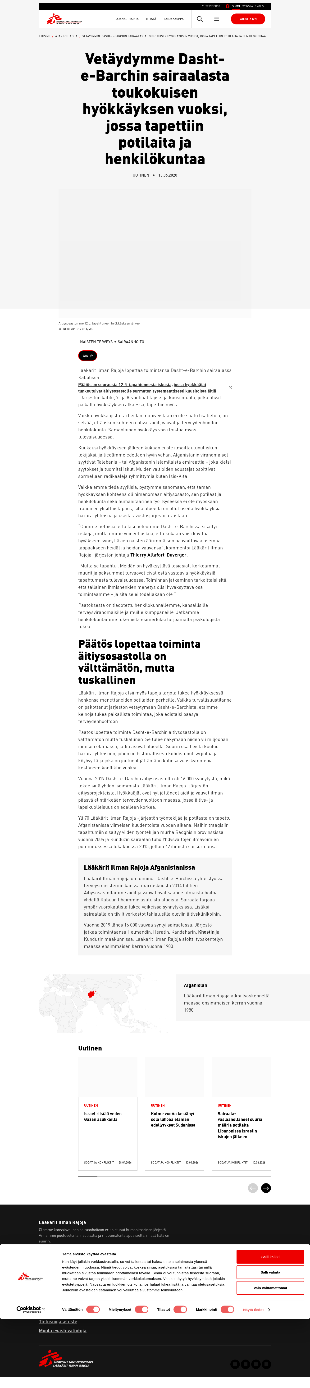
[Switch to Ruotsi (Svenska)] (247, 6)
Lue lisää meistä (58, 1266)
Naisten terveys (96, 341)
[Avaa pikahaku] (199, 19)
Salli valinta (270, 1341)
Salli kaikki (270, 1326)
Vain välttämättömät (270, 1357)
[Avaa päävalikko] (216, 19)
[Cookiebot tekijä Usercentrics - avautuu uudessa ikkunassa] (30, 1378)
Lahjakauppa (174, 19)
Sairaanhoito (131, 341)
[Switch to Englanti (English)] (260, 6)
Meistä (151, 19)
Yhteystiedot (211, 6)
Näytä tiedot (253, 1379)
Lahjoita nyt (248, 19)
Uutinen (141, 175)
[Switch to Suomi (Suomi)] (236, 6)
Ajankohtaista (127, 19)
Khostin (206, 941)
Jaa (86, 356)
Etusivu (44, 36)
